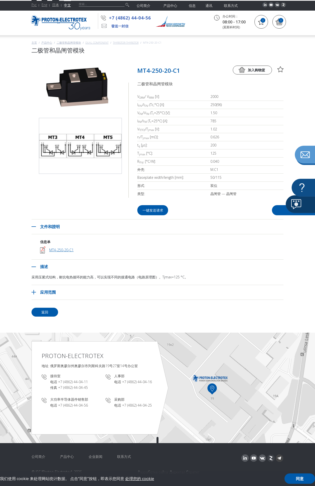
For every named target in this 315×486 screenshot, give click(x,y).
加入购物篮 (256, 70)
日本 (55, 4)
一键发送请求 (153, 210)
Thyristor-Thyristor (126, 42)
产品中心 (46, 42)
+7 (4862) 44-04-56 (130, 18)
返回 (44, 312)
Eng (44, 4)
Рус (34, 4)
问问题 (255, 210)
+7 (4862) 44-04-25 (137, 405)
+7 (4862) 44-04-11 (73, 381)
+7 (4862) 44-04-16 (137, 381)
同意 (300, 478)
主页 (34, 42)
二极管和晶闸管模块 (69, 42)
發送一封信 (119, 26)
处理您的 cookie (139, 478)
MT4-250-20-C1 (61, 250)
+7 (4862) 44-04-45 (73, 387)
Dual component (97, 42)
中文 (67, 5)
